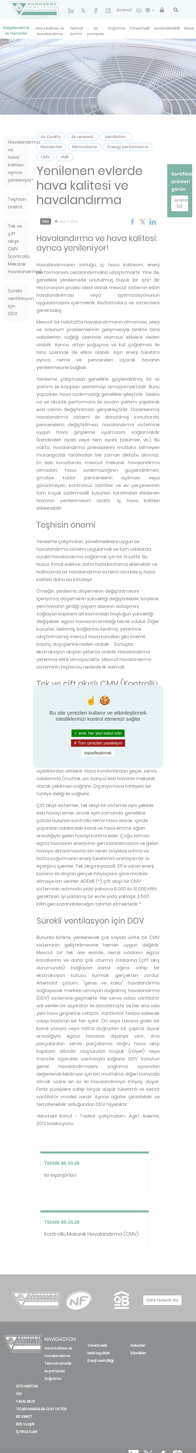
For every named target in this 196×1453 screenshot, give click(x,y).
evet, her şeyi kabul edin (98, 733)
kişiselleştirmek (98, 753)
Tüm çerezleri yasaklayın (98, 743)
